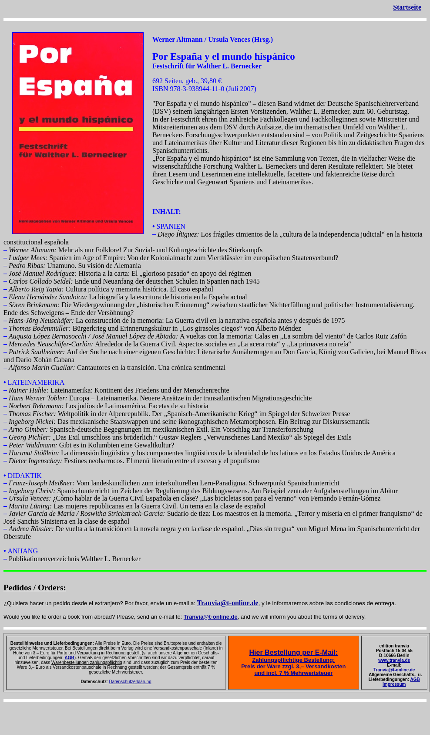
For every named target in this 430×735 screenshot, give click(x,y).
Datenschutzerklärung (130, 681)
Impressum (394, 684)
